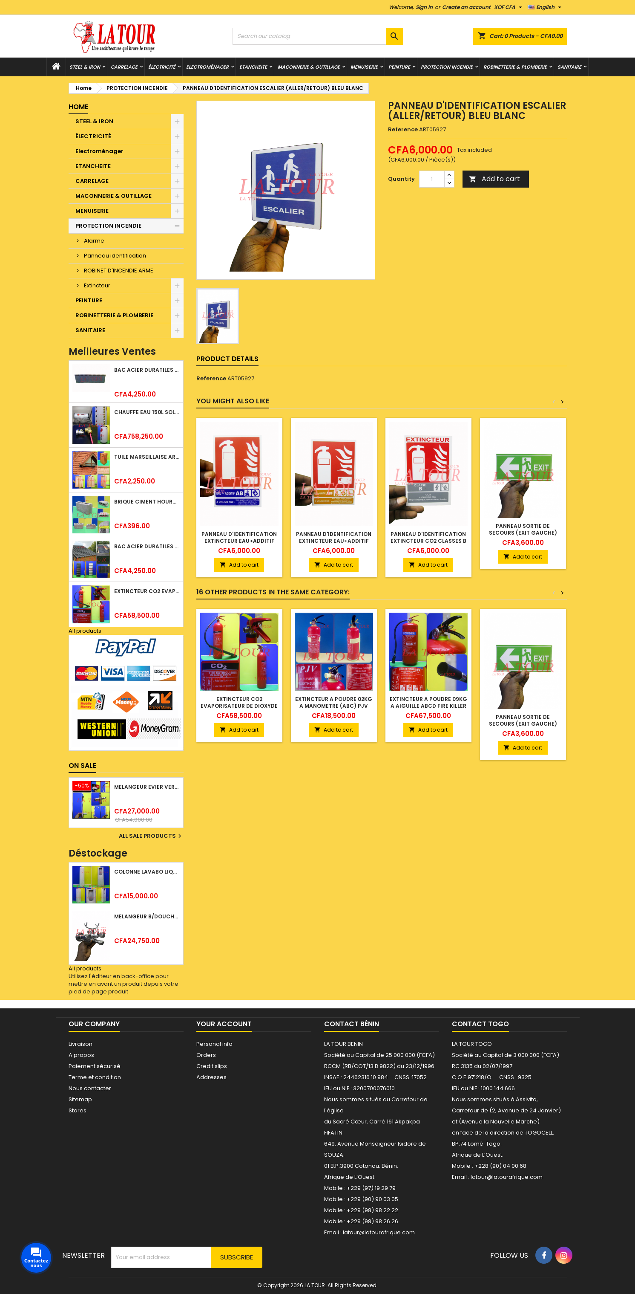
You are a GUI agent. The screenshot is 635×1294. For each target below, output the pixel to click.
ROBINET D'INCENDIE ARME (118, 270)
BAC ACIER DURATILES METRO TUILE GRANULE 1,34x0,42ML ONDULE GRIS (147, 370)
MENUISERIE (364, 67)
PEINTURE (399, 67)
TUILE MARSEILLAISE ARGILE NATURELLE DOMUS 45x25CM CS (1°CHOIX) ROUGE (147, 457)
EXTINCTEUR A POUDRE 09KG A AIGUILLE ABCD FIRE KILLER (428, 702)
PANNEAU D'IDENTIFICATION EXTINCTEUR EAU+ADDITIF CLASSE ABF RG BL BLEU (333, 540)
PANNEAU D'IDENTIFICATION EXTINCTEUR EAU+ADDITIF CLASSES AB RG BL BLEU (239, 540)
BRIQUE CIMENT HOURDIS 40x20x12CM (147, 501)
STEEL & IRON (84, 67)
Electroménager (207, 67)
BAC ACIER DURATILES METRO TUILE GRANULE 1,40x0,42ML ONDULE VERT (147, 546)
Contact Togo (480, 1024)
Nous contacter (90, 1088)
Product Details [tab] (227, 359)
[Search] (318, 36)
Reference (403, 129)
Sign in (424, 7)
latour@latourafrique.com (507, 1177)
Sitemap (80, 1099)
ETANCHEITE (253, 67)
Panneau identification (115, 256)
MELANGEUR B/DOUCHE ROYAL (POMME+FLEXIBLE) (147, 916)
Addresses (211, 1077)
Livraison (80, 1044)
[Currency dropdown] (509, 7)
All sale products (151, 836)
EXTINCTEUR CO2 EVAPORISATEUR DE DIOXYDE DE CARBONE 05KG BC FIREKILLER (147, 591)
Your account (224, 1024)
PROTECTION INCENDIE (447, 67)
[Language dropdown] (545, 7)
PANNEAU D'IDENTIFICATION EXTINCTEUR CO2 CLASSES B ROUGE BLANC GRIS (428, 540)
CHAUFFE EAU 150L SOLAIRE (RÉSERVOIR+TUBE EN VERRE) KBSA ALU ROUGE (147, 412)
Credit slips (211, 1066)
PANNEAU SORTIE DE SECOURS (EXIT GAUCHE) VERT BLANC (523, 532)
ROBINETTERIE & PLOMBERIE (515, 67)
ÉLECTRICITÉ (161, 67)
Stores (77, 1110)
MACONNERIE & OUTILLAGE (309, 67)
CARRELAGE (124, 67)
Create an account (466, 7)
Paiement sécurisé (95, 1066)
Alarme (94, 241)
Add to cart (494, 179)
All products (85, 631)
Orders (206, 1055)
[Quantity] (432, 179)
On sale (82, 765)
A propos (81, 1055)
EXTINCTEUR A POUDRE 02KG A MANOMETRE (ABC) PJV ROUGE (333, 705)
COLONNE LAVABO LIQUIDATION (147, 871)
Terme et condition (95, 1077)
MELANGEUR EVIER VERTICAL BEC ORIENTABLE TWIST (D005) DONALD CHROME (147, 787)
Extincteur (97, 285)
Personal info (214, 1044)
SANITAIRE (569, 67)
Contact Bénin (351, 1024)
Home (78, 107)
